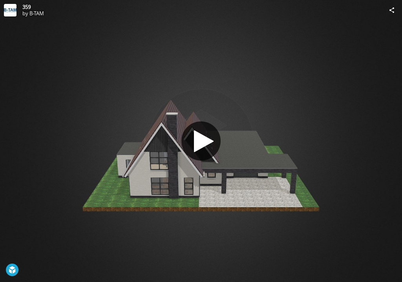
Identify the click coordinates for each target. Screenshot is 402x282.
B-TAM (36, 13)
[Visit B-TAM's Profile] (10, 10)
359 (26, 7)
